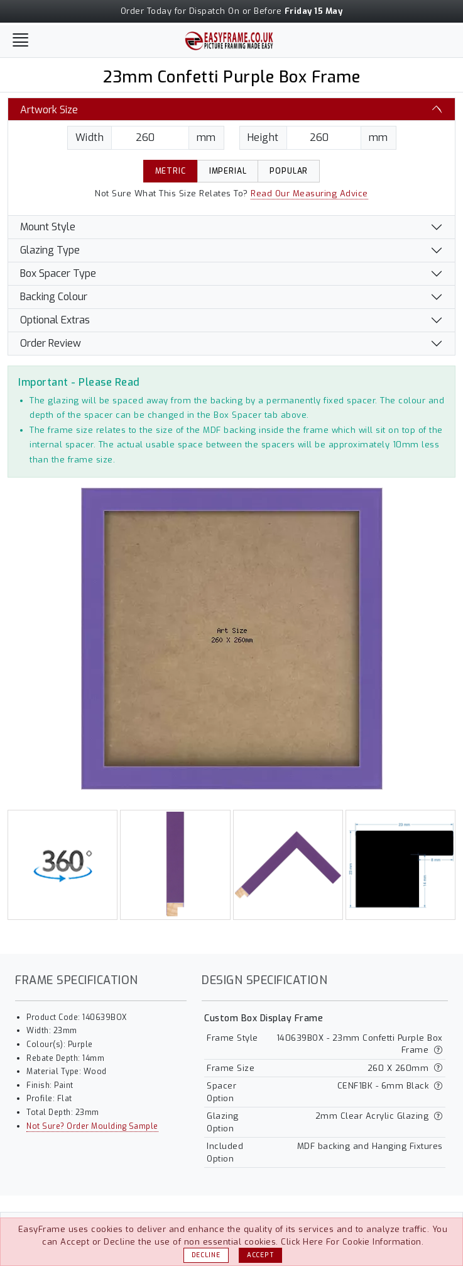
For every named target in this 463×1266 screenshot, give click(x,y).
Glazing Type (50, 250)
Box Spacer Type (58, 273)
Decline (206, 1255)
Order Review (50, 343)
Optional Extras (55, 320)
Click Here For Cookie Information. (352, 1241)
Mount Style (47, 226)
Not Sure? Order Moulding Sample (92, 1126)
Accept (260, 1255)
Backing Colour (53, 296)
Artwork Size (49, 109)
